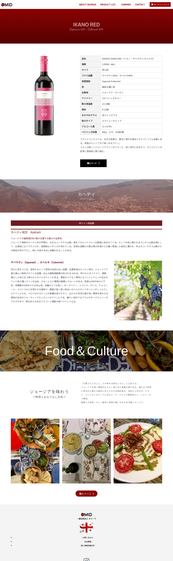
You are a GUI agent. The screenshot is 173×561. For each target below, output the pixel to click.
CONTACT (140, 4)
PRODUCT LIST (108, 4)
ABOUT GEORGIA (87, 4)
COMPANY (126, 4)
